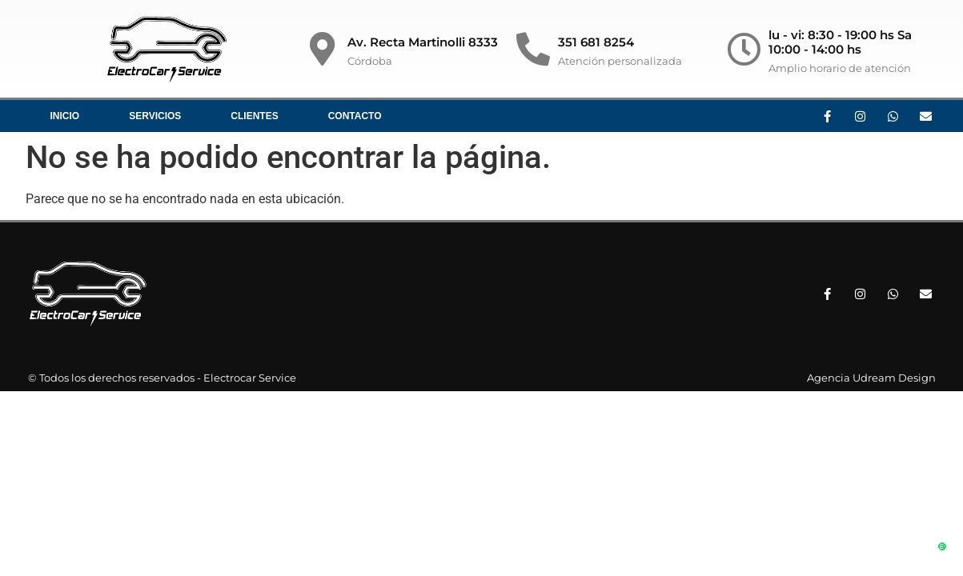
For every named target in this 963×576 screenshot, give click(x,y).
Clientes (254, 116)
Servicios (155, 116)
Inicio (65, 116)
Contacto (355, 116)
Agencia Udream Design (871, 377)
